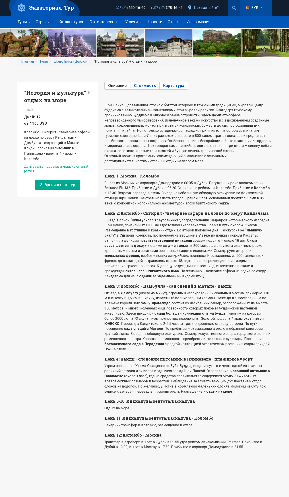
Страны (44, 21)
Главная (27, 61)
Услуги (133, 21)
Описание (117, 85)
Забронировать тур (57, 184)
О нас (174, 21)
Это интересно (105, 21)
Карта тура (173, 85)
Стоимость (145, 85)
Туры (23, 21)
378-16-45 (167, 8)
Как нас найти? (206, 8)
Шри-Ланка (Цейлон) (71, 61)
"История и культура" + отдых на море (57, 96)
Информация (200, 21)
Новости (154, 21)
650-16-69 (129, 8)
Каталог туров (71, 21)
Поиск (234, 8)
